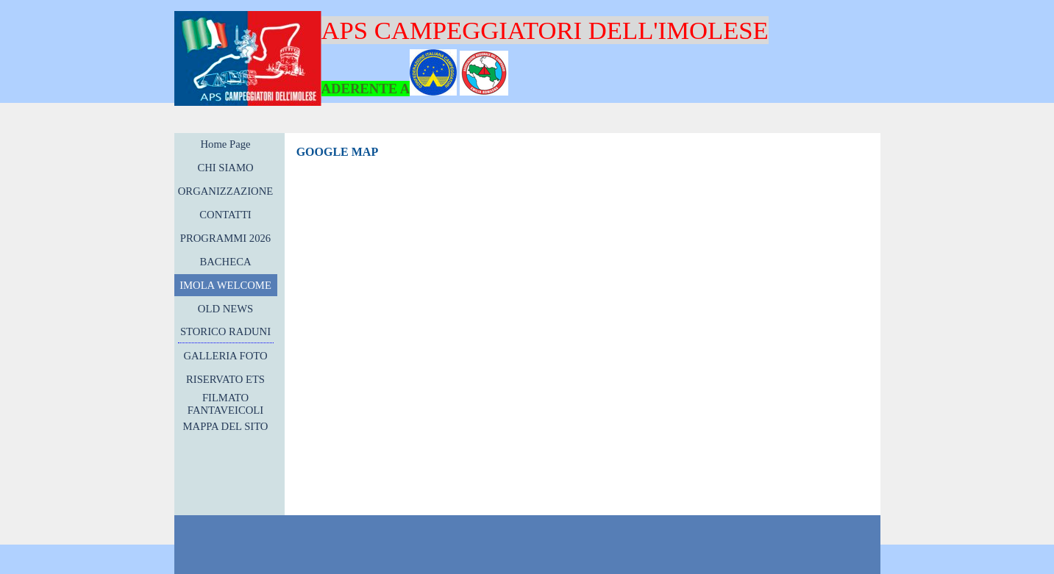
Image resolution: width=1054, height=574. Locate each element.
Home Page (226, 144)
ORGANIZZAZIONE (225, 191)
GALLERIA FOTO (225, 356)
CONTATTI (225, 214)
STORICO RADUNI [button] (225, 331)
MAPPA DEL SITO (225, 426)
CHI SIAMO (225, 167)
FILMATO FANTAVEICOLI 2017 (225, 410)
